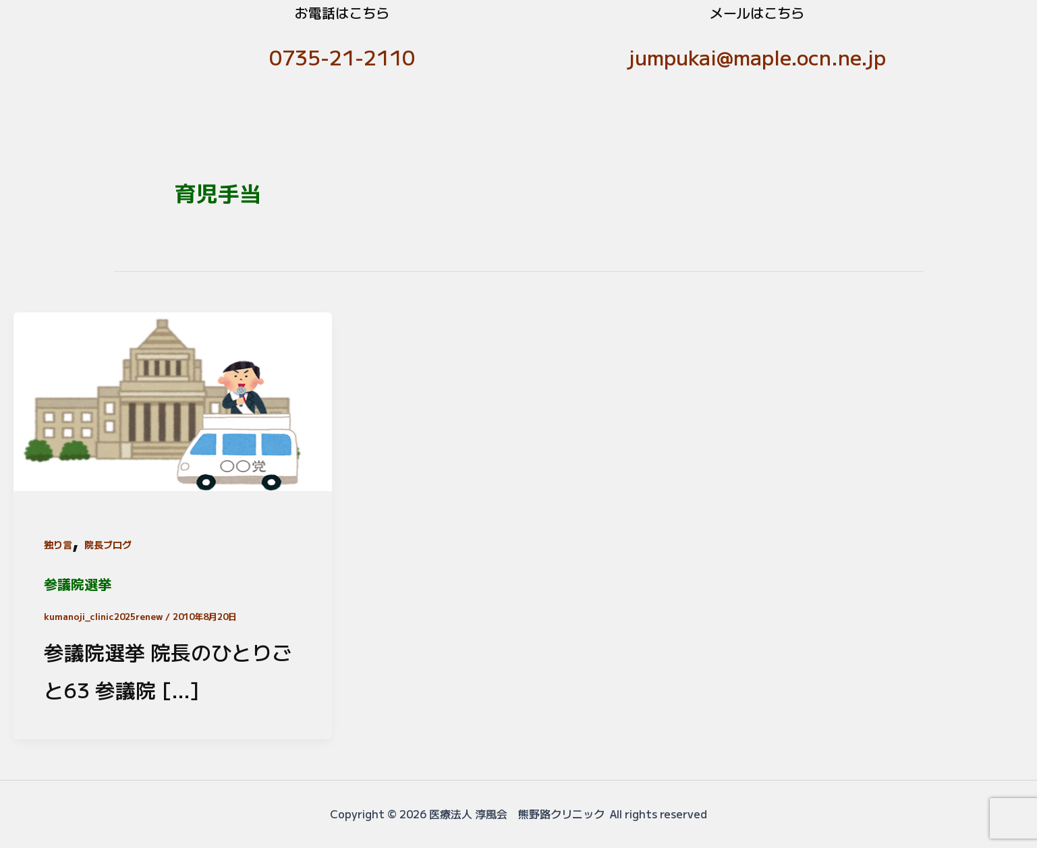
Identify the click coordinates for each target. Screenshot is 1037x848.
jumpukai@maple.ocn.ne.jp (757, 57)
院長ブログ (108, 544)
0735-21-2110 (342, 57)
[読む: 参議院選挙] (172, 398)
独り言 (58, 544)
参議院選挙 (77, 584)
